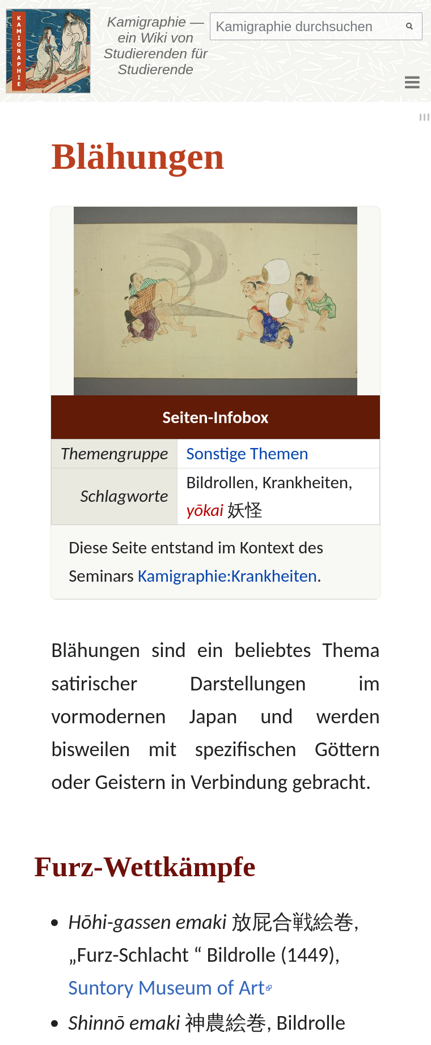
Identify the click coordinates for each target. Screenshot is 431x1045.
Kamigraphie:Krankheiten (227, 575)
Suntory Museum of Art (166, 987)
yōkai (204, 510)
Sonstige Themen (247, 453)
